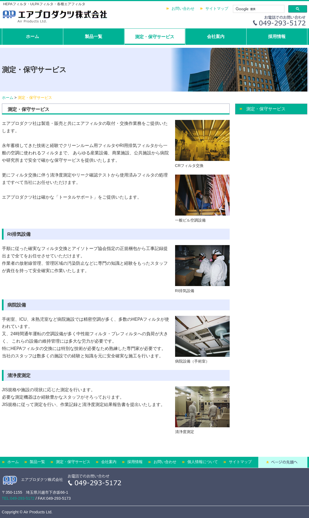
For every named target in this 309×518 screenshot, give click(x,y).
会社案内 (215, 36)
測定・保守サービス (154, 36)
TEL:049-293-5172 (18, 498)
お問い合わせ (183, 8)
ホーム (32, 36)
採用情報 (277, 36)
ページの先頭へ (282, 462)
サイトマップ (216, 8)
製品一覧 (93, 36)
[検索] (258, 9)
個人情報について (202, 462)
